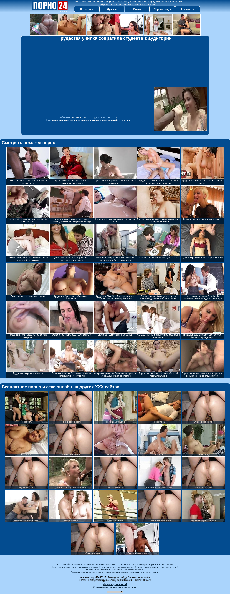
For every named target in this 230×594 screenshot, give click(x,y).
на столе (125, 120)
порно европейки (110, 120)
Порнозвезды (162, 9)
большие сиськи (79, 120)
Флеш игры (188, 9)
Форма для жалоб (115, 584)
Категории (86, 9)
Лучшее (112, 9)
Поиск (137, 9)
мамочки (57, 120)
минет (65, 120)
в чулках (94, 120)
